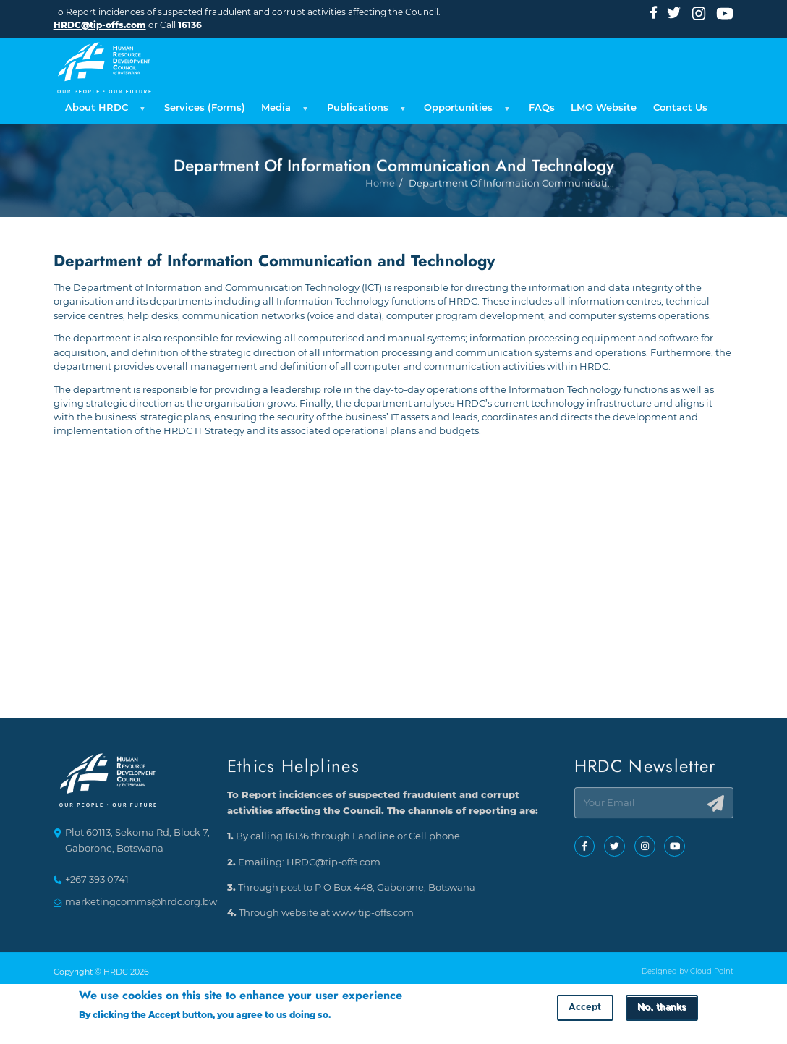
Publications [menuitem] (364, 111)
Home (380, 230)
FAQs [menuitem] (542, 107)
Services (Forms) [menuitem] (204, 107)
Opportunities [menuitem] (465, 111)
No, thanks (661, 1010)
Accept (585, 1010)
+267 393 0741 (97, 880)
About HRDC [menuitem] (103, 111)
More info (355, 1016)
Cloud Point (711, 972)
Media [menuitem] (282, 111)
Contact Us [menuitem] (680, 107)
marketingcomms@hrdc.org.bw (141, 901)
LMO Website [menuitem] (604, 107)
